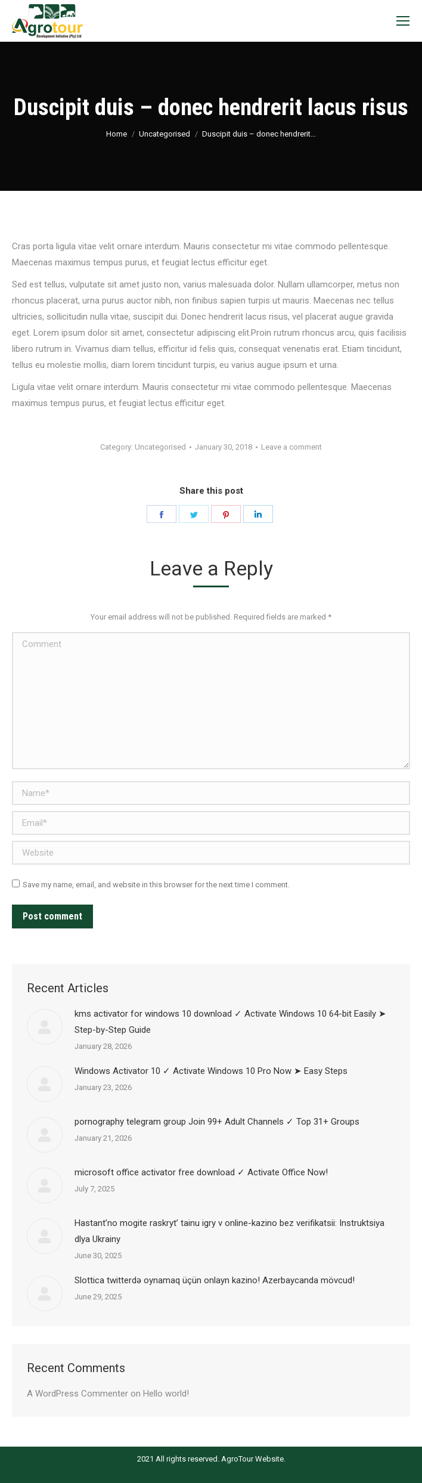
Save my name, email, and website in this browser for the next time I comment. (156, 884)
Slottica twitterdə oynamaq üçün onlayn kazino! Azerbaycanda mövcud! (215, 1280)
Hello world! (166, 1393)
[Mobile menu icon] (403, 20)
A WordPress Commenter (77, 1393)
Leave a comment (291, 446)
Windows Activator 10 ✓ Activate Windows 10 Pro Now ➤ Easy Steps (211, 1071)
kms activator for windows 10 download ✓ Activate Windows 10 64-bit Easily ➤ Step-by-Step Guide (230, 1021)
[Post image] (45, 1027)
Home (116, 133)
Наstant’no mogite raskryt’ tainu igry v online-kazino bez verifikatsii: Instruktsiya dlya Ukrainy (229, 1231)
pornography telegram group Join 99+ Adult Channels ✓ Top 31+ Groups (217, 1121)
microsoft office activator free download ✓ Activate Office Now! (201, 1172)
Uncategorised (164, 133)
